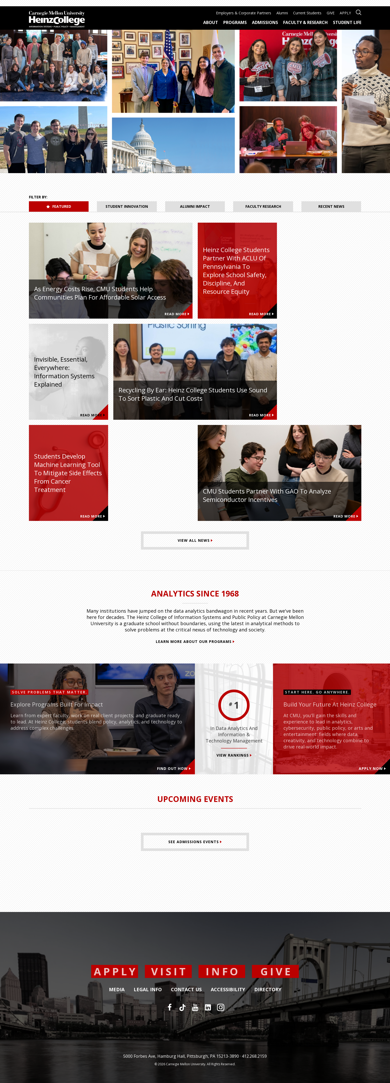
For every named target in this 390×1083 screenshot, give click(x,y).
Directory (267, 990)
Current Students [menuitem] (307, 12)
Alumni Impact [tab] (195, 206)
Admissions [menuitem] (265, 22)
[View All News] (195, 540)
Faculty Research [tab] (263, 206)
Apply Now (372, 768)
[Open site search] (358, 12)
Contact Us (186, 990)
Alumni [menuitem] (282, 12)
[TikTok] (182, 1007)
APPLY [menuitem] (345, 12)
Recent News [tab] (331, 206)
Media (117, 990)
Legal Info (148, 990)
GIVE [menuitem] (331, 12)
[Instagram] (220, 1007)
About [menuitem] (210, 22)
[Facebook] (169, 1007)
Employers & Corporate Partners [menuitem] (243, 12)
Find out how (174, 768)
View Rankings (234, 755)
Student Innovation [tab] (127, 206)
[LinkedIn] (208, 1007)
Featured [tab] (58, 206)
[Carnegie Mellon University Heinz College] (57, 20)
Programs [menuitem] (235, 22)
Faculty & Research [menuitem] (305, 22)
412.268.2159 (254, 1056)
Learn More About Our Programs (195, 641)
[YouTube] (195, 1007)
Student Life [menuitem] (347, 22)
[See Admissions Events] (195, 842)
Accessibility (228, 990)
